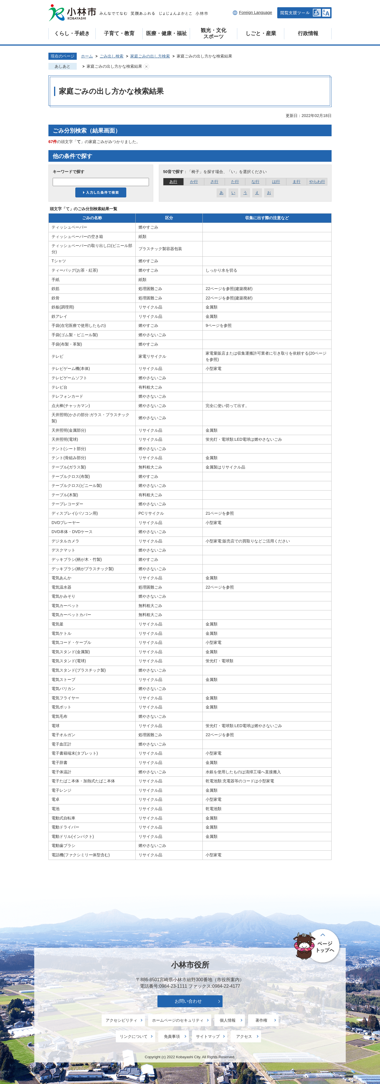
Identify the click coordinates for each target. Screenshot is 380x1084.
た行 (235, 181)
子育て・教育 (119, 33)
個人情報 (228, 1020)
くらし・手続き (72, 33)
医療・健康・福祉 (166, 33)
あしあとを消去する (146, 66)
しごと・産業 (260, 33)
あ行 (173, 181)
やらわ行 (317, 181)
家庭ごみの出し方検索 (150, 56)
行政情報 (308, 33)
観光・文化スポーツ (213, 33)
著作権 (261, 1020)
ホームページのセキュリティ (178, 1020)
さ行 (214, 181)
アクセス (244, 1036)
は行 (276, 181)
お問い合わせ (188, 1001)
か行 (194, 181)
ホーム (87, 56)
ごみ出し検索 (111, 56)
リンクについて (134, 1036)
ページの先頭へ (317, 946)
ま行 (296, 181)
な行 (255, 181)
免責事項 (172, 1036)
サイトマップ (208, 1036)
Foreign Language (255, 12)
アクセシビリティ (121, 1020)
